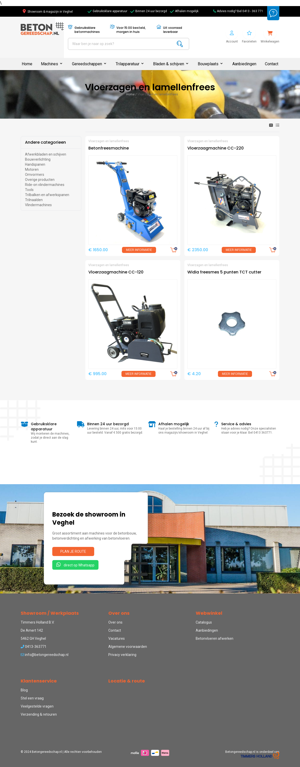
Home (27, 63)
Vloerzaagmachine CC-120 (115, 272)
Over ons (115, 622)
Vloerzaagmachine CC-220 (215, 148)
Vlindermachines (38, 205)
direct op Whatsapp (75, 564)
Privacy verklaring (122, 655)
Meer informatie (139, 250)
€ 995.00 (97, 374)
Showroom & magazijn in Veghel (48, 11)
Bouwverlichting (38, 159)
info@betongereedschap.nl (44, 655)
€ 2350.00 (197, 250)
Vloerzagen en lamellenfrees (157, 94)
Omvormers (34, 175)
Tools (29, 190)
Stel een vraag (32, 698)
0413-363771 (33, 647)
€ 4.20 (194, 374)
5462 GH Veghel (33, 638)
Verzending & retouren (39, 714)
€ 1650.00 (98, 250)
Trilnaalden (34, 200)
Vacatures (116, 638)
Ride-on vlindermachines (44, 185)
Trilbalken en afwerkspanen (47, 195)
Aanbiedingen (244, 63)
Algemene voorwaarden (127, 647)
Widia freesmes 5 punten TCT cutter (224, 272)
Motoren (32, 169)
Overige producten (40, 180)
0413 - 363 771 (252, 11)
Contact (271, 63)
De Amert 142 (32, 630)
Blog (24, 690)
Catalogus (204, 622)
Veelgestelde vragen (37, 706)
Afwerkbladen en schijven (45, 154)
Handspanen (35, 164)
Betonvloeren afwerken (214, 638)
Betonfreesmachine (108, 148)
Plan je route (73, 551)
